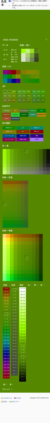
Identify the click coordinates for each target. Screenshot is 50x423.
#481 (38, 95)
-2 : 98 (14, 291)
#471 (38, 100)
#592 (19, 91)
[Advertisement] (25, 23)
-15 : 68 (6, 300)
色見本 (4, 401)
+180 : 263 (6, 358)
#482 (34, 95)
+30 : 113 (6, 328)
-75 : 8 (6, 288)
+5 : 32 (22, 343)
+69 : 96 (22, 291)
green (41, 110)
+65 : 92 (22, 294)
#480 (43, 95)
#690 (13, 91)
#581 (24, 95)
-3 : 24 (22, 361)
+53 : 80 (22, 303)
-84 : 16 (14, 361)
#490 (43, 91)
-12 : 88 (14, 303)
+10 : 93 (6, 322)
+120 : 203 (6, 346)
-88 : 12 (14, 364)
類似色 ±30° (9, 127)
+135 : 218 (6, 349)
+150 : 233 (6, 352)
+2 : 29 (22, 349)
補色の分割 (23, 135)
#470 (43, 100)
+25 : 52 (22, 325)
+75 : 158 (6, 337)
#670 (13, 100)
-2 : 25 (22, 358)
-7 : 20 (22, 364)
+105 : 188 (6, 343)
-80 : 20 (14, 358)
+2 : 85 (6, 316)
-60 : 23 (6, 291)
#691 (9, 91)
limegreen (15, 114)
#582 (19, 95)
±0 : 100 (14, 288)
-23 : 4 (22, 376)
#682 (5, 95)
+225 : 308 (6, 367)
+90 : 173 (6, 340)
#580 (28, 95)
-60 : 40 (14, 343)
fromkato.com (6, 398)
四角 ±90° (36, 127)
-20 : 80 (14, 309)
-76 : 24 (14, 355)
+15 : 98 (6, 325)
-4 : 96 (14, 297)
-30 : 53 (6, 297)
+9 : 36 (22, 340)
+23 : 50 (22, 328)
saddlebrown (6, 114)
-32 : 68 (14, 319)
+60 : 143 (6, 334)
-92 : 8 (14, 367)
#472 (34, 100)
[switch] (10, 1)
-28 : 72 (14, 316)
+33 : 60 (22, 319)
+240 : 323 (6, 370)
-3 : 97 (14, 294)
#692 (5, 91)
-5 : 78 (6, 306)
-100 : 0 (14, 373)
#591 (24, 91)
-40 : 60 (14, 325)
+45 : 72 (22, 309)
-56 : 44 (14, 340)
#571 (24, 100)
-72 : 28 (14, 352)
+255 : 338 (6, 373)
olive (15, 110)
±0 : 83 (6, 312)
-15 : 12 (22, 370)
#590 (28, 91)
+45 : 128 (6, 331)
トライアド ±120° (9, 135)
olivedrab (6, 110)
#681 (9, 95)
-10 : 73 (6, 303)
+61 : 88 (22, 297)
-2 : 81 (6, 309)
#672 (5, 100)
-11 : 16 (22, 367)
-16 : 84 (14, 306)
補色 (37, 135)
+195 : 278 (6, 361)
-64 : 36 (14, 346)
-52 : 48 (14, 337)
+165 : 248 (6, 355)
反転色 (37, 139)
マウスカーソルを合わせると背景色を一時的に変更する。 (29, 2)
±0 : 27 (22, 355)
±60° (23, 127)
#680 (13, 95)
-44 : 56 (14, 328)
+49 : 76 (22, 306)
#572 (19, 100)
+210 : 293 (6, 364)
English (17, 398)
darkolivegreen (24, 110)
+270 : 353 (6, 376)
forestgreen (33, 110)
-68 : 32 (14, 349)
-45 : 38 (6, 294)
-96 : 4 (14, 370)
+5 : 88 (6, 319)
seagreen (32, 114)
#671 (9, 100)
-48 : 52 (14, 331)
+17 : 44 (22, 334)
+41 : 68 (22, 312)
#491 (38, 91)
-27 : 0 (22, 379)
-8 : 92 (14, 300)
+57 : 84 (22, 300)
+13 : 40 (22, 337)
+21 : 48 (22, 331)
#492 (34, 91)
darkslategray (15, 118)
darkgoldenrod (41, 114)
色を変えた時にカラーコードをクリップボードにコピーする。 (30, 7)
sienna (6, 118)
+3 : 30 (22, 346)
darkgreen (24, 114)
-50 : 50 (14, 334)
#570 (28, 100)
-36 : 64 (14, 322)
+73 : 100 (22, 288)
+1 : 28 (22, 352)
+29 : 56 (22, 322)
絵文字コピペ (14, 401)
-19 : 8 (22, 373)
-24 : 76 (14, 312)
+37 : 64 (22, 316)
